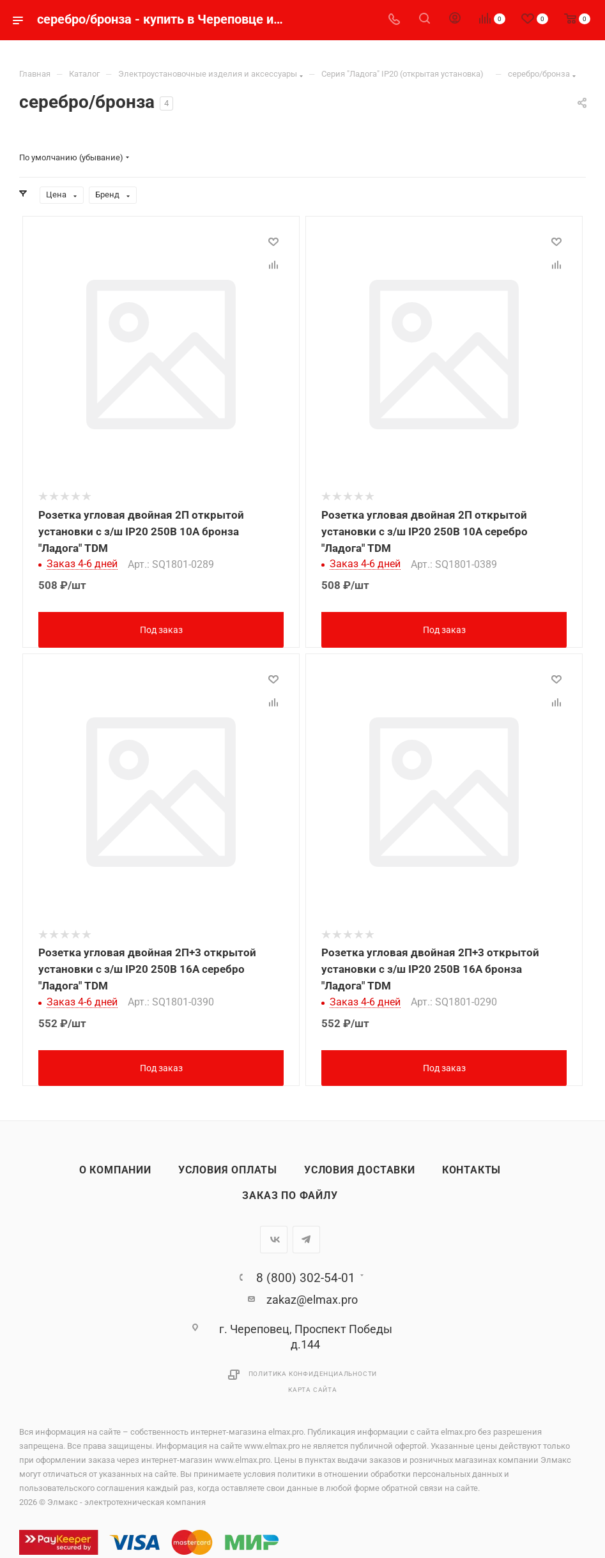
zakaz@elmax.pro (312, 1297)
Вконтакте (273, 1237)
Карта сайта (312, 1387)
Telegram (306, 1237)
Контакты (471, 1167)
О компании (115, 1167)
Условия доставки (359, 1167)
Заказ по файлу (289, 1193)
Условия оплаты (227, 1167)
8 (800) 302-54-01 (305, 1275)
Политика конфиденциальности (313, 1371)
